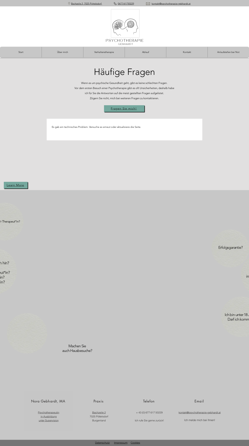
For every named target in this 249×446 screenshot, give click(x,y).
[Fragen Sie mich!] (124, 108)
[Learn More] (16, 185)
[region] (70, 355)
